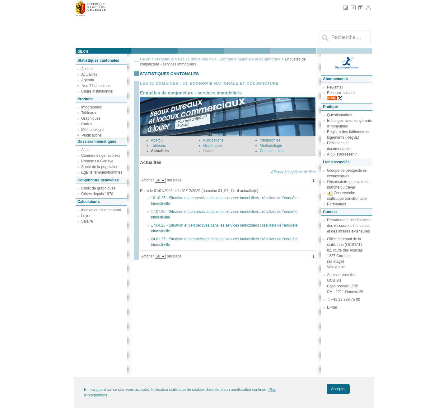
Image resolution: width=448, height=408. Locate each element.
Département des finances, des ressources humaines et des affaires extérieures (349, 225)
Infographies (91, 107)
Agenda (87, 80)
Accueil (87, 69)
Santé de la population (99, 167)
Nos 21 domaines (96, 86)
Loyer (86, 216)
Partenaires (336, 204)
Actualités (89, 74)
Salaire (87, 221)
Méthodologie (92, 129)
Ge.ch (145, 59)
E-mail (332, 307)
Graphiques (90, 118)
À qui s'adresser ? (342, 154)
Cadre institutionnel (97, 91)
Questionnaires (339, 115)
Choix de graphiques (98, 188)
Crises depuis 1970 (97, 194)
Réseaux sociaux (341, 93)
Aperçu (157, 140)
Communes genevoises (100, 155)
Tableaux (88, 113)
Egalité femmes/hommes (101, 172)
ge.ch (82, 51)
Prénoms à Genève (97, 161)
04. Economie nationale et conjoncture (247, 59)
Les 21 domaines (193, 59)
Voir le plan (336, 267)
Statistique (164, 59)
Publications (92, 135)
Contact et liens (273, 151)
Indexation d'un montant (101, 210)
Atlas (85, 150)
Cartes (86, 124)
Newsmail (335, 87)
